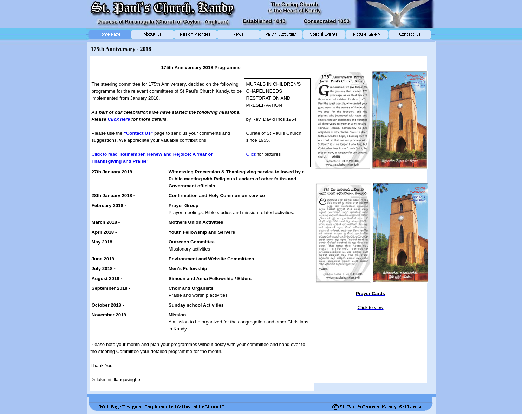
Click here (119, 119)
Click (252, 154)
